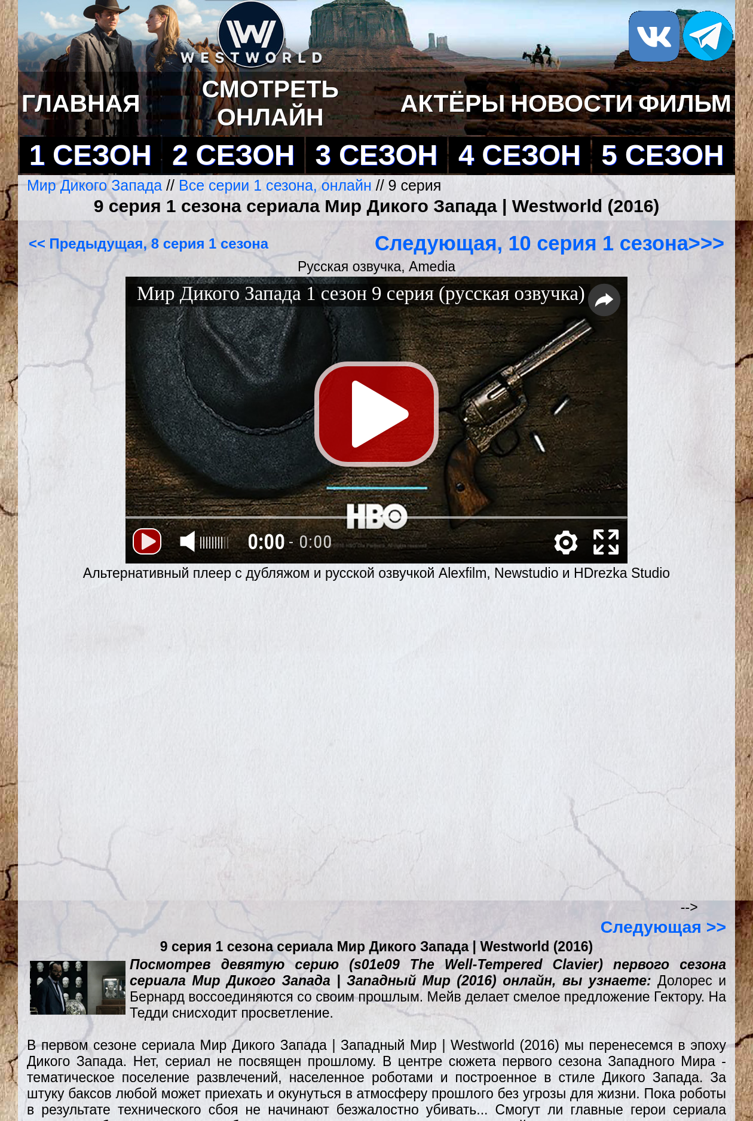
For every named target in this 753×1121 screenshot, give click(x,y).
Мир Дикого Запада (96, 185)
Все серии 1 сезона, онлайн (275, 185)
